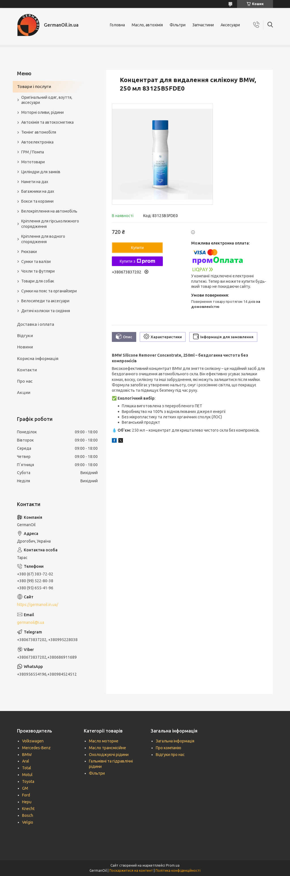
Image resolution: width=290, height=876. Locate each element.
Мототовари (33, 162)
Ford (26, 795)
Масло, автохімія (147, 25)
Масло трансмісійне (107, 748)
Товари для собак (37, 281)
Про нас (25, 381)
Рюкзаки (29, 251)
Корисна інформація (37, 358)
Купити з (137, 261)
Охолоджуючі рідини (109, 754)
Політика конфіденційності (178, 870)
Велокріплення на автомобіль (49, 211)
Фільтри (177, 25)
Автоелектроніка (37, 142)
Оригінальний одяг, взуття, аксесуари (46, 100)
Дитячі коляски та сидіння (45, 311)
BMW (27, 754)
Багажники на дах (37, 191)
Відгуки (25, 335)
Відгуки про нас (170, 754)
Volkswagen (33, 741)
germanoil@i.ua (30, 622)
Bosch (27, 815)
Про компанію (168, 748)
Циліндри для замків (40, 172)
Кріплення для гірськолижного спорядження (50, 224)
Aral (25, 761)
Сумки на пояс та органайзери (49, 291)
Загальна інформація (175, 741)
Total (26, 768)
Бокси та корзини (37, 201)
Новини (25, 346)
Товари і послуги (34, 86)
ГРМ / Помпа (32, 152)
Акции (23, 392)
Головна (117, 25)
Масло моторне (103, 741)
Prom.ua (173, 865)
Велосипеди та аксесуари (45, 301)
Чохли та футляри (38, 271)
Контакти (27, 369)
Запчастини (203, 25)
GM (25, 788)
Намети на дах (34, 181)
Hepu (26, 802)
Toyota (28, 781)
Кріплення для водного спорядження (43, 239)
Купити (137, 247)
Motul (27, 774)
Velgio (27, 822)
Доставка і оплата (35, 324)
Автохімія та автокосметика (47, 122)
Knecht (28, 808)
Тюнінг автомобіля (38, 132)
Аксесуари (230, 25)
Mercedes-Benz (36, 748)
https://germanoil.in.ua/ (37, 604)
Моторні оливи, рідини (42, 112)
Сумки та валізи (36, 261)
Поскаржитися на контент (131, 870)
